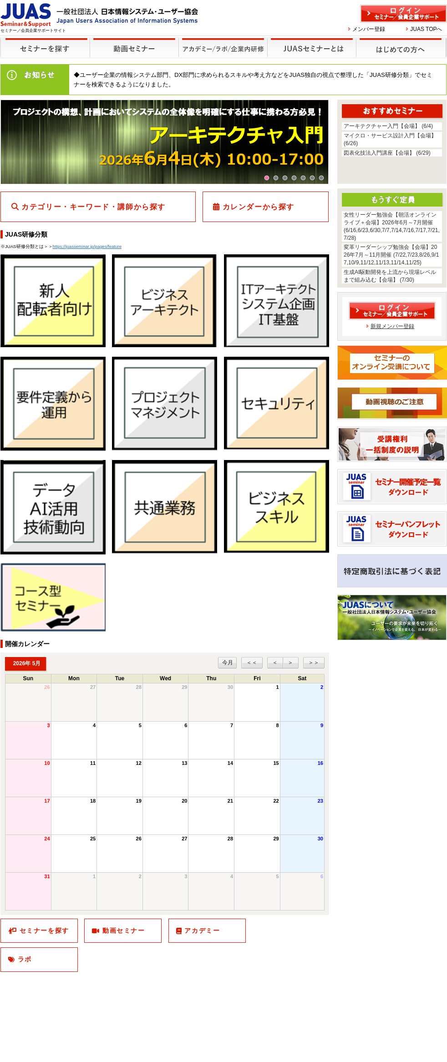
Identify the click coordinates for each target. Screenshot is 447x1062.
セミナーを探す (43, 41)
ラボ (25, 959)
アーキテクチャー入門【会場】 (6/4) (388, 126)
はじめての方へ (399, 41)
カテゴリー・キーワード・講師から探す (93, 207)
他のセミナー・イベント (221, 41)
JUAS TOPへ (426, 29)
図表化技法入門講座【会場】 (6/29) (387, 153)
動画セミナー (123, 930)
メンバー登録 (368, 29)
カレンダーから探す (259, 207)
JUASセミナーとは (310, 41)
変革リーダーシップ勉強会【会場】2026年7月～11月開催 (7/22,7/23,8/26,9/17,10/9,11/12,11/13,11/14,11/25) (391, 255)
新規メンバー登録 (392, 326)
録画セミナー (134, 47)
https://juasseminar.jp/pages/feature (87, 246)
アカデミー (202, 930)
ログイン (403, 14)
